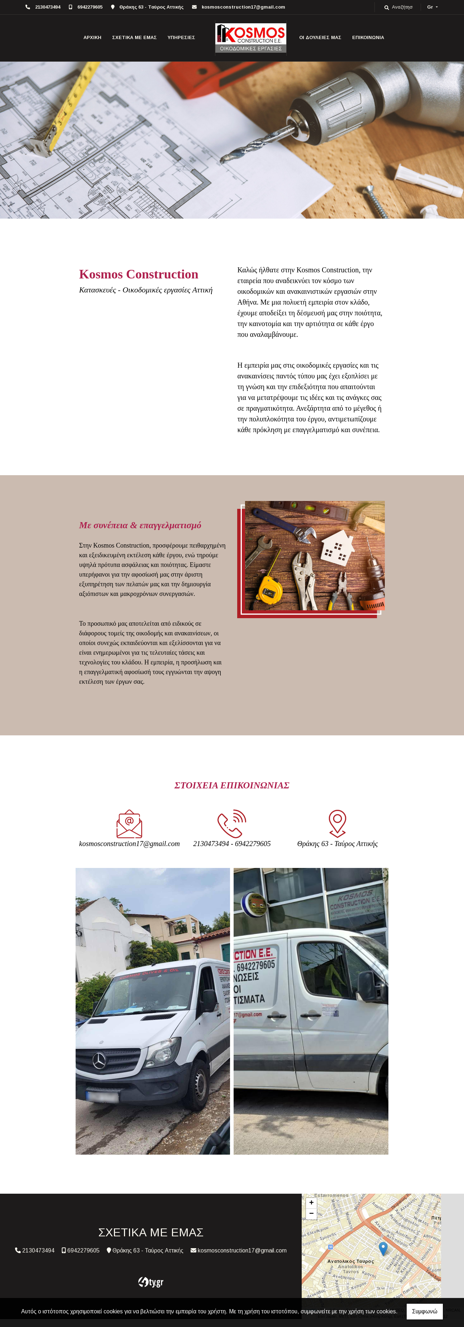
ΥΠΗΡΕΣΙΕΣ (181, 37)
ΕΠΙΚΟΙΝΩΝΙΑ (368, 37)
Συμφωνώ (424, 1311)
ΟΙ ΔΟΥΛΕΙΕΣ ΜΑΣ (320, 37)
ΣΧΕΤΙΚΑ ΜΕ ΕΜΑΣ (134, 37)
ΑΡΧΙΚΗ (92, 37)
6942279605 (89, 7)
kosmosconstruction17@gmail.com (243, 7)
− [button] (311, 1214)
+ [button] (311, 1203)
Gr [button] (431, 7)
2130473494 (47, 7)
